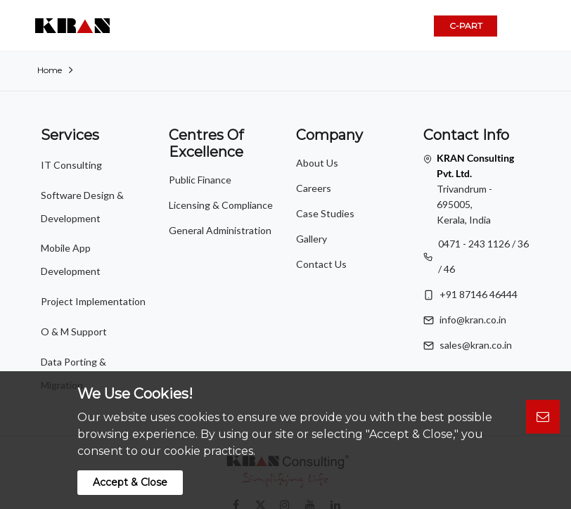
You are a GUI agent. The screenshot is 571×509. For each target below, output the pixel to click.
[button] (525, 26)
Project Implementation (93, 252)
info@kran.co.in (473, 320)
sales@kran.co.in (476, 345)
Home (49, 70)
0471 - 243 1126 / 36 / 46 (483, 256)
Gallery (311, 239)
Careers (313, 188)
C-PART (465, 25)
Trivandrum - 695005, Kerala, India (475, 189)
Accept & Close (130, 482)
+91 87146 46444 (479, 294)
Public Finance (200, 180)
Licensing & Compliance (221, 205)
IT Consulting (71, 161)
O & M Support (74, 273)
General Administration (220, 230)
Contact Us (321, 264)
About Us (317, 163)
